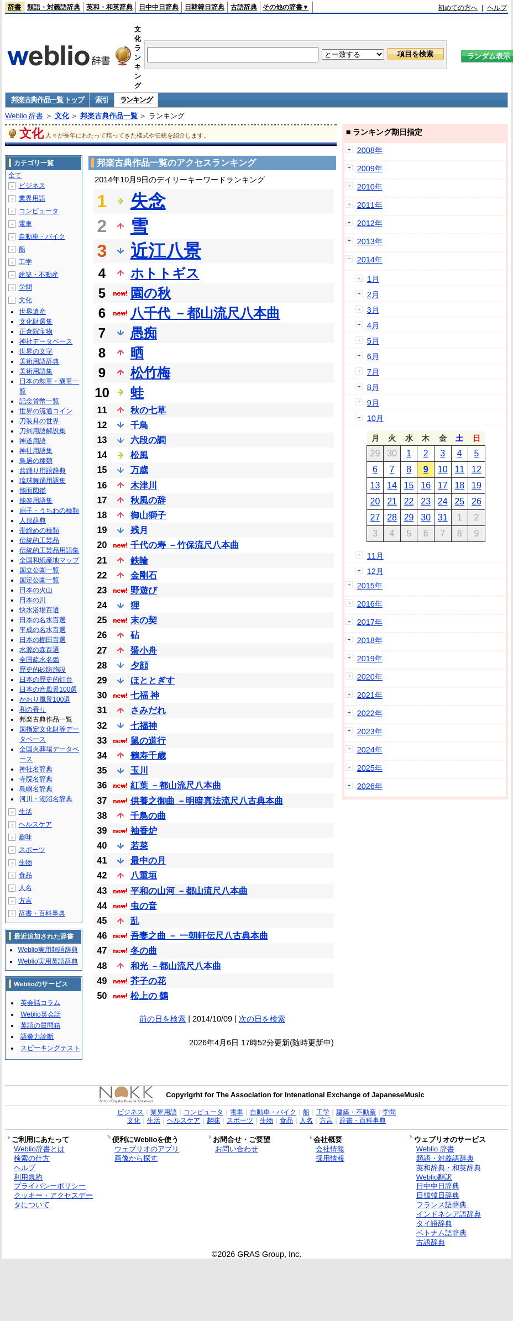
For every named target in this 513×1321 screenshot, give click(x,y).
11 (459, 469)
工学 (25, 262)
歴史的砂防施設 (42, 669)
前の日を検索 (162, 1018)
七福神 (143, 725)
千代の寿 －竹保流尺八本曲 (184, 545)
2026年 (370, 786)
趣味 (25, 837)
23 (426, 501)
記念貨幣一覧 (39, 401)
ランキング (136, 100)
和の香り (32, 709)
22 (409, 501)
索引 (101, 100)
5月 (373, 340)
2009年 (370, 168)
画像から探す (136, 1158)
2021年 (370, 695)
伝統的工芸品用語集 (49, 550)
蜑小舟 (143, 650)
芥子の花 (148, 981)
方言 (25, 900)
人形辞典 (32, 520)
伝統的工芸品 (39, 540)
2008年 (370, 150)
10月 (375, 418)
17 (443, 485)
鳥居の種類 (36, 461)
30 (426, 517)
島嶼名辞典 (36, 789)
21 (392, 501)
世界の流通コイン (45, 411)
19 (476, 485)
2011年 (370, 205)
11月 (375, 555)
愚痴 (143, 332)
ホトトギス (165, 273)
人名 (25, 888)
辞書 (14, 7)
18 (459, 485)
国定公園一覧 (39, 580)
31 (443, 517)
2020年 (370, 676)
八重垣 (143, 875)
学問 (25, 287)
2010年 (370, 186)
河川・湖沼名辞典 (45, 799)
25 (459, 501)
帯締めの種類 (39, 530)
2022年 (370, 713)
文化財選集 (36, 321)
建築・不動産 (39, 274)
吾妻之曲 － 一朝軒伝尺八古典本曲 (199, 935)
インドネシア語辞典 (448, 1214)
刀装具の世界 (39, 421)
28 (392, 517)
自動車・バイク (42, 236)
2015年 (370, 585)
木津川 (143, 485)
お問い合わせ (236, 1149)
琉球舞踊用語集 (42, 481)
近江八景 (165, 251)
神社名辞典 (36, 769)
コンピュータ (39, 211)
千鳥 (139, 425)
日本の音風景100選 (48, 689)
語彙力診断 (37, 1036)
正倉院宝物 (36, 331)
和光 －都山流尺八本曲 (175, 966)
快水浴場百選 (39, 610)
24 (443, 501)
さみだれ (148, 710)
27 (375, 517)
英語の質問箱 (40, 1025)
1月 (373, 279)
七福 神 (144, 695)
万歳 (139, 470)
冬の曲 (143, 950)
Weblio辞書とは (39, 1149)
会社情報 (330, 1149)
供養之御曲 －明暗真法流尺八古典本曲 (206, 801)
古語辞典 (244, 7)
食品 (25, 875)
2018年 (370, 640)
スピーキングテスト (50, 1048)
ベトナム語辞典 (441, 1233)
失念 (148, 201)
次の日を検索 (262, 1018)
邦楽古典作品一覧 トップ (47, 100)
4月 (373, 325)
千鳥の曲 (148, 815)
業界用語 (32, 198)
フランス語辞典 (441, 1205)
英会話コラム (40, 1003)
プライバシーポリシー (50, 1186)
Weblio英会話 (40, 1014)
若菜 (139, 845)
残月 (139, 530)
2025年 (370, 768)
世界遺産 (32, 311)
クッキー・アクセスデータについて (53, 1200)
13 (375, 485)
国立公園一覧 (39, 570)
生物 (25, 862)
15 (409, 485)
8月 (373, 387)
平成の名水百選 (42, 630)
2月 (373, 294)
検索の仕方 (32, 1158)
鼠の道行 (148, 740)
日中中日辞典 (159, 7)
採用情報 (330, 1158)
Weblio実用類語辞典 (47, 950)
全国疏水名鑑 (39, 660)
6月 (373, 356)
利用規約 (28, 1177)
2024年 (370, 749)
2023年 (370, 731)
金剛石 (143, 575)
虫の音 (143, 906)
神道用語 (32, 441)
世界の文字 (36, 351)
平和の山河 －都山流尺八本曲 (189, 891)
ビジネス (32, 186)
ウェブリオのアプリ (146, 1149)
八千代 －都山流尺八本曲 (205, 313)
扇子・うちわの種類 (49, 510)
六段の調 (148, 440)
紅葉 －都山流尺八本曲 (175, 785)
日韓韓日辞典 (204, 7)
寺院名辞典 (36, 779)
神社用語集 (36, 451)
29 (409, 517)
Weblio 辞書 (24, 116)
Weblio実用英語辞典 (47, 961)
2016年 (370, 603)
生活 (25, 811)
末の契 (143, 620)
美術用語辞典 (39, 361)
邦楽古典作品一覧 (109, 116)
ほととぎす (152, 680)
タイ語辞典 (434, 1223)
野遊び (143, 590)
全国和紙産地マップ (49, 560)
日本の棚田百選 (42, 640)
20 (375, 501)
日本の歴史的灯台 (45, 679)
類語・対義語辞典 (53, 7)
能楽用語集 (36, 500)
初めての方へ (458, 8)
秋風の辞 (148, 500)
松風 (139, 455)
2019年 (370, 658)
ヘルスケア (35, 824)
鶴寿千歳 (148, 755)
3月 (373, 310)
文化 (62, 116)
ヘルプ (497, 8)
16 (426, 485)
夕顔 (139, 665)
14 (392, 485)
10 (443, 469)
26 (476, 501)
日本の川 (32, 600)
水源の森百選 (39, 650)
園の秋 (150, 293)
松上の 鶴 (149, 996)
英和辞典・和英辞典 (448, 1168)
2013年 (370, 241)
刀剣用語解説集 (42, 431)
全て (15, 175)
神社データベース (45, 341)
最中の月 (148, 860)
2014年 (370, 259)
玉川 (139, 770)
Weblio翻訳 (434, 1177)
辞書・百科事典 (42, 913)
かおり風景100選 (44, 699)
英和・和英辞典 (109, 7)
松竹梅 (150, 372)
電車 (25, 224)
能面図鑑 (32, 490)
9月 (373, 402)
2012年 (370, 223)
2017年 (370, 622)
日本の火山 (36, 590)
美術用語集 (36, 371)
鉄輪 (139, 560)
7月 (373, 371)
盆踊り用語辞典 (42, 471)
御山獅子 (148, 515)
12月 (375, 571)
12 (476, 469)
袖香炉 (143, 830)
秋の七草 (148, 410)
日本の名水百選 (42, 620)
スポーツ (32, 850)
